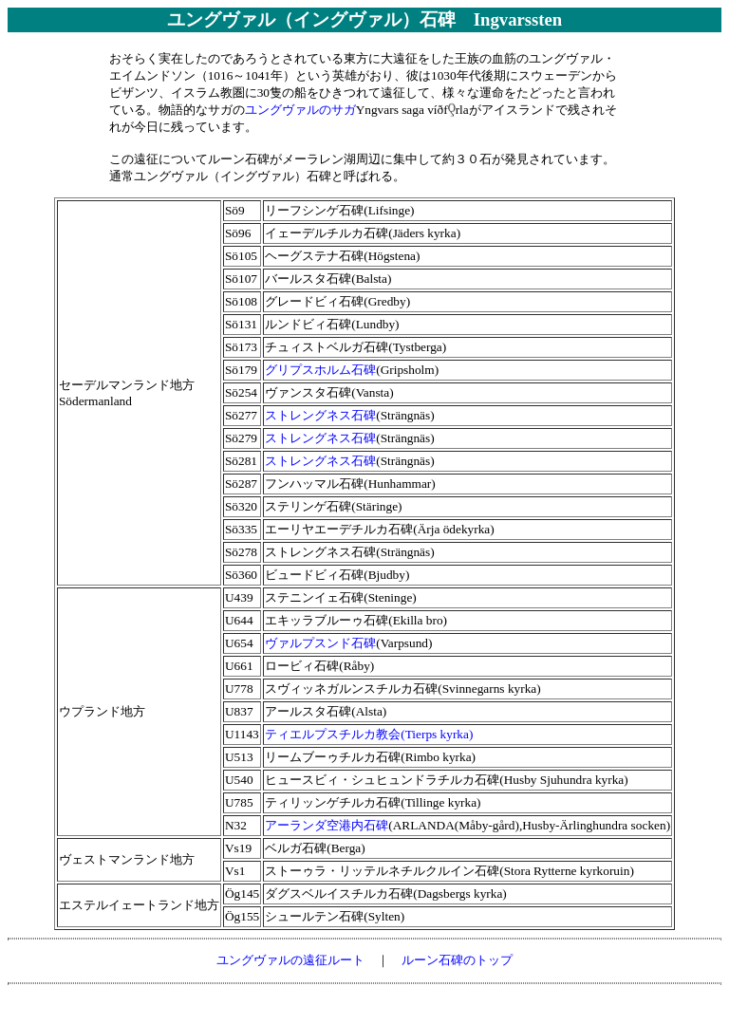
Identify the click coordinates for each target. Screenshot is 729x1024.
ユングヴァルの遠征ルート (290, 960)
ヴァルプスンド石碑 (320, 643)
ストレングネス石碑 (320, 415)
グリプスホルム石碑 (320, 370)
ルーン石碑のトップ (457, 960)
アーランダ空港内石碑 (326, 825)
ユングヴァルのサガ (300, 109)
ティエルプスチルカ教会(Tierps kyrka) (369, 734)
